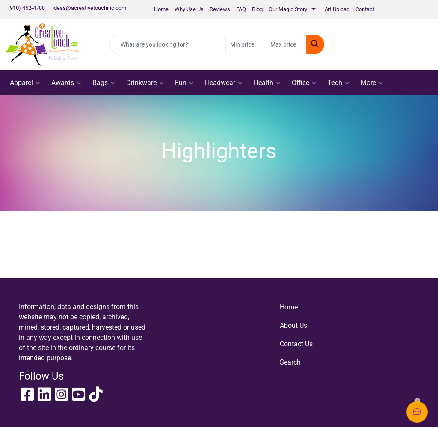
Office (304, 83)
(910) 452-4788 (26, 8)
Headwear (224, 83)
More (372, 83)
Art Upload (337, 9)
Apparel (25, 83)
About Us (293, 325)
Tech (338, 83)
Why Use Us (189, 9)
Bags (103, 83)
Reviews (220, 9)
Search (290, 362)
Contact (364, 9)
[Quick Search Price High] (286, 44)
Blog (257, 9)
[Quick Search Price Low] (245, 44)
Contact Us (296, 344)
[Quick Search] (168, 44)
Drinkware (145, 83)
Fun (184, 83)
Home (161, 9)
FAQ (241, 9)
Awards (66, 83)
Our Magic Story (288, 9)
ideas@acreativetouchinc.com (89, 8)
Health (267, 83)
